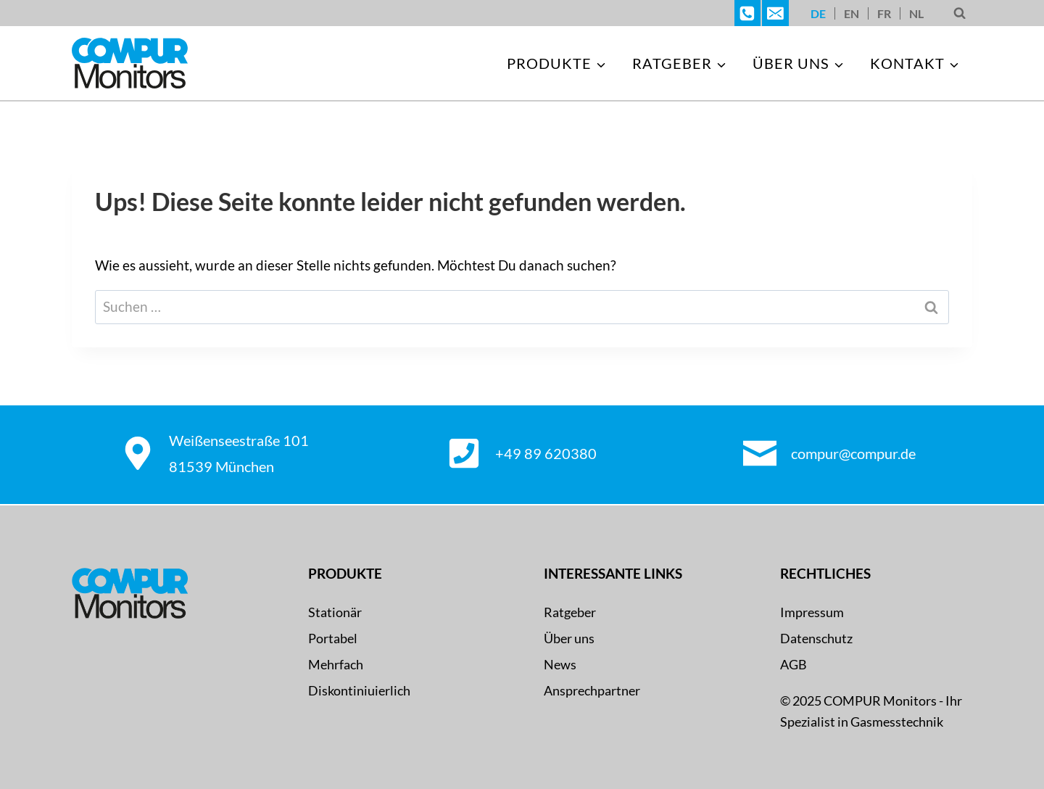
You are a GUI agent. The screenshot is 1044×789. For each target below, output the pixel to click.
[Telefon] (747, 13)
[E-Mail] (775, 13)
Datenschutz (816, 638)
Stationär (335, 612)
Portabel (332, 638)
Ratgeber (570, 612)
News (560, 664)
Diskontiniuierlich (359, 690)
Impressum (812, 612)
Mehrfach (335, 664)
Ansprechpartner (592, 690)
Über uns (569, 638)
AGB (793, 664)
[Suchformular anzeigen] (959, 13)
